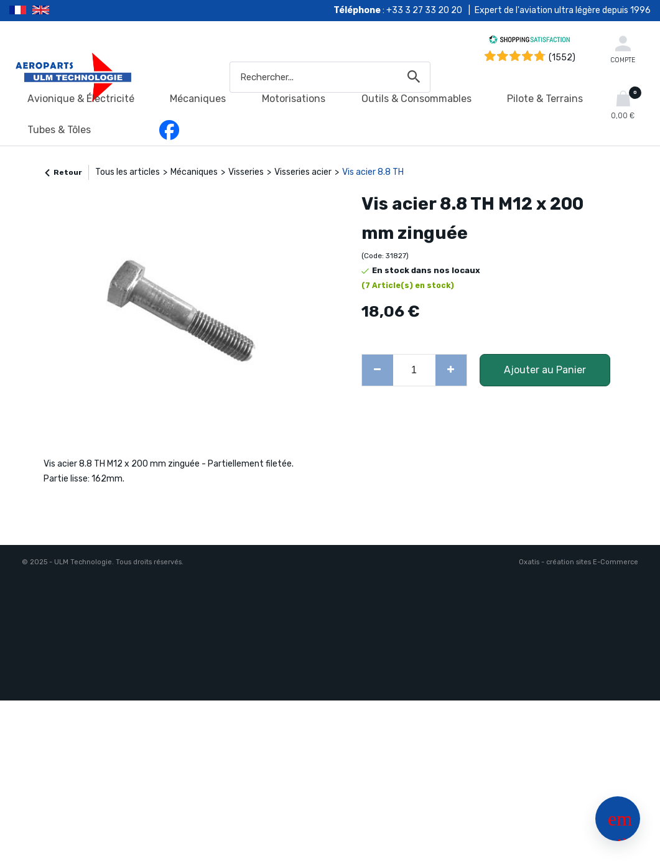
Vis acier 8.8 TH (373, 172)
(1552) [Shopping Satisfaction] (562, 57)
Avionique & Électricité (80, 99)
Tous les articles (127, 172)
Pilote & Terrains (545, 99)
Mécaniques (198, 99)
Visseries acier (303, 172)
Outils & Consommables (416, 99)
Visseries (246, 172)
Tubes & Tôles (59, 130)
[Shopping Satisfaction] (529, 41)
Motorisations (293, 99)
